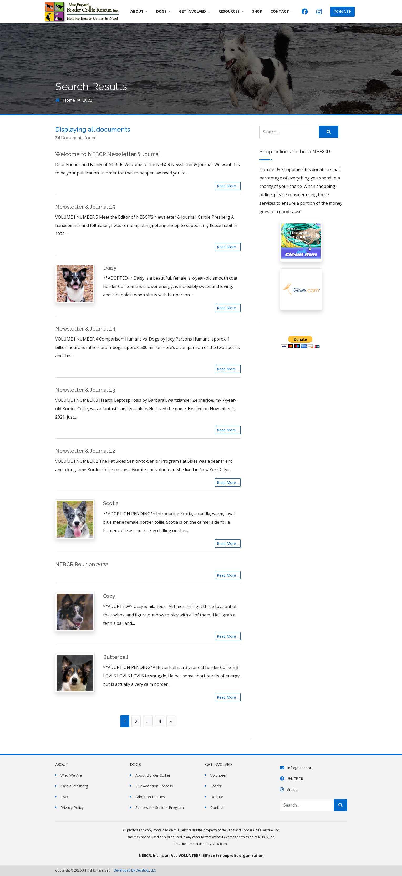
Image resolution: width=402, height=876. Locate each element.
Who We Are (71, 775)
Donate (216, 796)
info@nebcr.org (296, 767)
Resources (229, 11)
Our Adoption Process (154, 786)
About (137, 11)
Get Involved (192, 11)
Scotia (111, 503)
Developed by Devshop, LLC (135, 870)
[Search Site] (289, 132)
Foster (215, 786)
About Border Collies (153, 775)
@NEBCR (291, 778)
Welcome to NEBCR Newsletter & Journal (107, 154)
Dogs (161, 11)
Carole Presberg (74, 786)
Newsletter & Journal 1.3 (85, 390)
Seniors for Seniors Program (159, 807)
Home (65, 100)
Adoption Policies (150, 796)
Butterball (115, 657)
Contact (280, 11)
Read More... (227, 185)
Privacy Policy (72, 807)
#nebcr (289, 789)
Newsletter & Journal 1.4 (85, 329)
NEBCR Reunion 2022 (81, 564)
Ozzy (109, 596)
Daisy (109, 268)
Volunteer (218, 775)
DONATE (342, 11)
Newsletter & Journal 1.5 (85, 207)
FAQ (64, 796)
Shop (257, 11)
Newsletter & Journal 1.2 (85, 451)
